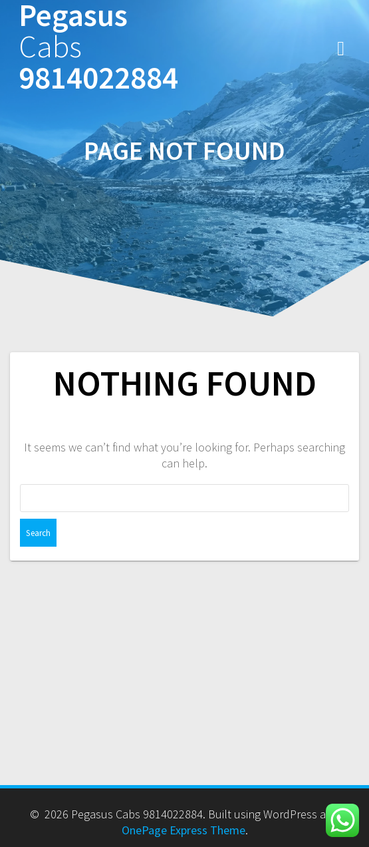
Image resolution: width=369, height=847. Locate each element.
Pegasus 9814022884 (98, 46)
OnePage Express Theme (183, 830)
